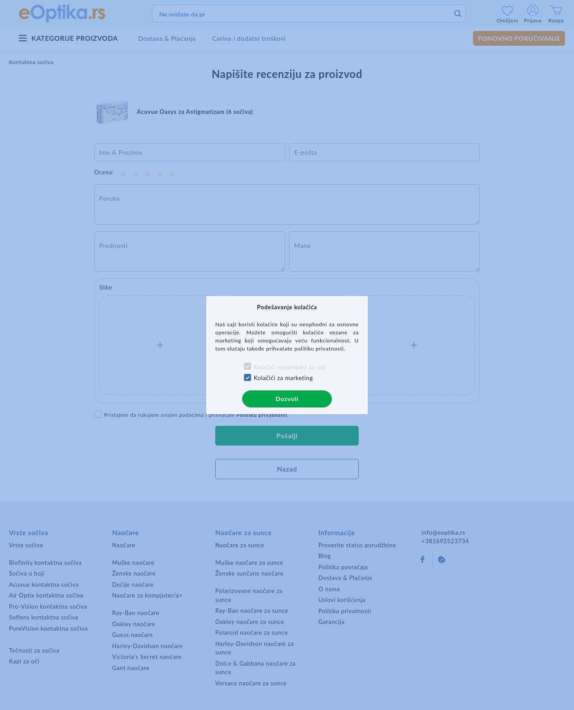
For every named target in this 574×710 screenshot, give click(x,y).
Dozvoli (286, 399)
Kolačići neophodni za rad (290, 367)
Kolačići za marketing (283, 377)
